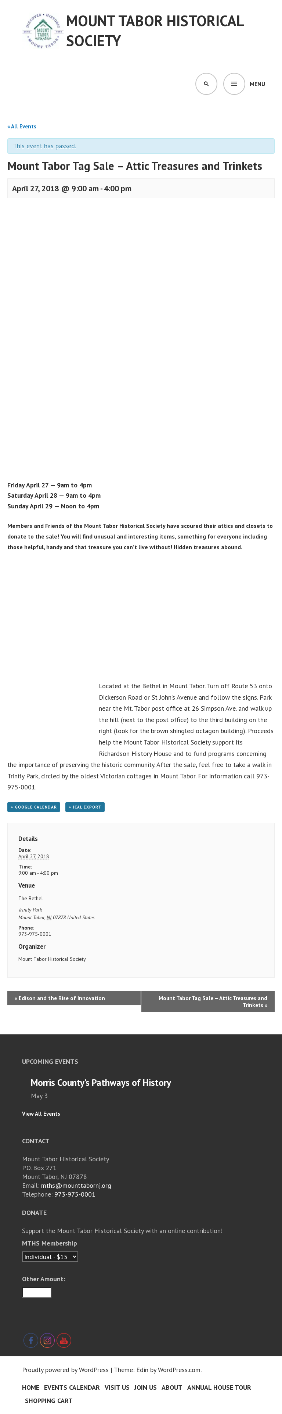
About (172, 1387)
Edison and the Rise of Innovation (60, 998)
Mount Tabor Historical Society (154, 30)
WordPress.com (179, 1369)
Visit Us (117, 1387)
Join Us (145, 1387)
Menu (257, 84)
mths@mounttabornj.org (76, 1185)
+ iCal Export (85, 807)
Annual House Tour (219, 1387)
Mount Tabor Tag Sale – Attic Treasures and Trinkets (213, 1002)
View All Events (41, 1113)
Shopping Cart (49, 1400)
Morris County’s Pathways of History (101, 1082)
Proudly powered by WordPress (65, 1369)
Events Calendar (72, 1387)
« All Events (21, 126)
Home (30, 1387)
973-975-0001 (74, 1194)
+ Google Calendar (34, 807)
